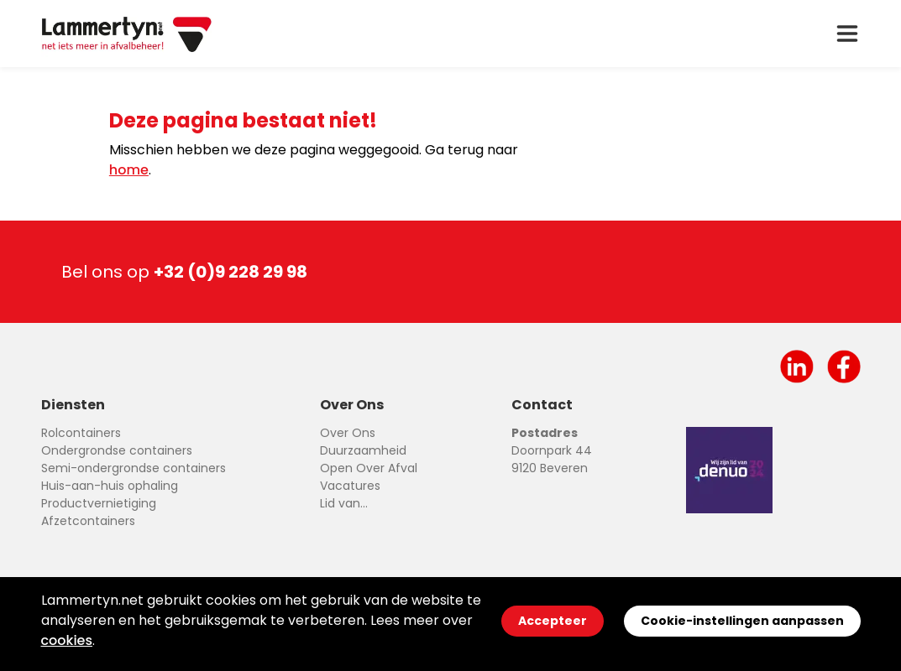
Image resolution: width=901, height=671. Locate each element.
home (129, 169)
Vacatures (350, 485)
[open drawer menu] (847, 33)
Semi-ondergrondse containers (133, 468)
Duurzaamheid (363, 450)
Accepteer (552, 620)
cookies (67, 640)
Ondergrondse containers (116, 450)
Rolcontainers (81, 432)
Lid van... (344, 503)
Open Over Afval (368, 468)
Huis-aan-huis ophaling (109, 485)
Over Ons (347, 432)
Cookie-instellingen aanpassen (742, 620)
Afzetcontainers (88, 520)
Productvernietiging (98, 503)
